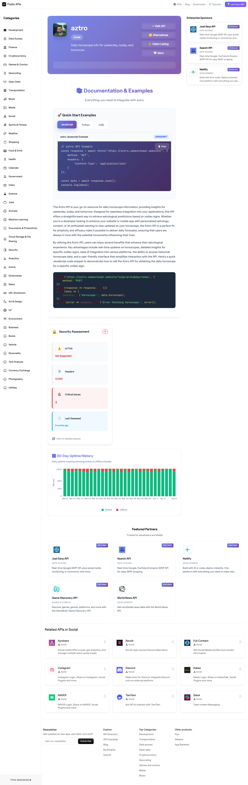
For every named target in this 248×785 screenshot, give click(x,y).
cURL (101, 125)
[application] (114, 485)
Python (86, 125)
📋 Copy (162, 146)
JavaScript (67, 124)
